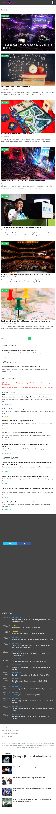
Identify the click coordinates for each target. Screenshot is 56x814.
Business (6, 472)
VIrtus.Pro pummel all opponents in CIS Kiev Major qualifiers (32, 689)
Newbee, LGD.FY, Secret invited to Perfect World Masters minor (22, 432)
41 (14, 136)
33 (15, 276)
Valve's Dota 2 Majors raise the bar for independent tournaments (24, 180)
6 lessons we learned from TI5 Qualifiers (15, 87)
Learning (6, 428)
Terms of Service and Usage (10, 731)
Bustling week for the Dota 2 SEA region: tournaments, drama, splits (25, 321)
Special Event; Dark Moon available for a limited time (19, 502)
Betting (6, 416)
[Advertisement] (28, 529)
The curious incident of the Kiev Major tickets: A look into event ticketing (25, 476)
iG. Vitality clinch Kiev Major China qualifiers (26, 695)
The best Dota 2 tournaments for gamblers (15, 409)
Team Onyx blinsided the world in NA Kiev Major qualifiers (31, 675)
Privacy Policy (6, 728)
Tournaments (8, 404)
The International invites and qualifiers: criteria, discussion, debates (25, 274)
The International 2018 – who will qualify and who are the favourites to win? (26, 397)
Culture (5, 16)
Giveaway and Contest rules (10, 733)
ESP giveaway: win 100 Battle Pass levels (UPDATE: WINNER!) (21, 366)
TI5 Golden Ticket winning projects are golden (17, 134)
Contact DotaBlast (7, 736)
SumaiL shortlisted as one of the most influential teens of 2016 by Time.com (27, 387)
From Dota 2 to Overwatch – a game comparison (17, 420)
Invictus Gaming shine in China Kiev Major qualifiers (29, 661)
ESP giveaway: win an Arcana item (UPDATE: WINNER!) (19, 350)
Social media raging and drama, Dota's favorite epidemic (21, 227)
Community (7, 509)
